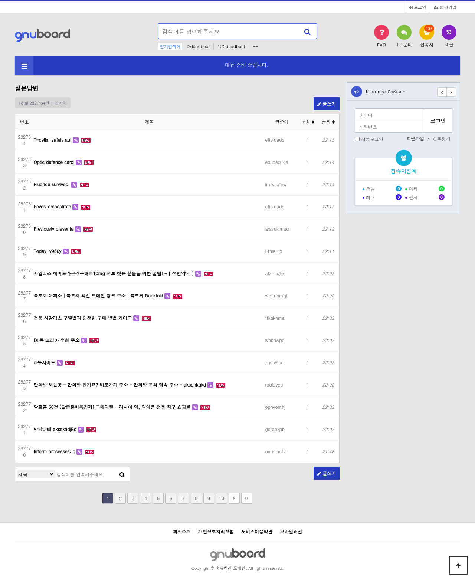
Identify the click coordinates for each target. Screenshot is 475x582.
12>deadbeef (231, 46)
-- (255, 46)
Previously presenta (54, 229)
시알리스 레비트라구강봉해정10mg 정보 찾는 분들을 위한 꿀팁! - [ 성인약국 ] (114, 273)
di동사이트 (45, 362)
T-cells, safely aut (53, 140)
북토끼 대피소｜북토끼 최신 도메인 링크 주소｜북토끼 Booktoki (99, 295)
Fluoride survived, (53, 184)
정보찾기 (442, 138)
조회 (307, 121)
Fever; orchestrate (53, 206)
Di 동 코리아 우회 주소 (57, 340)
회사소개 (182, 531)
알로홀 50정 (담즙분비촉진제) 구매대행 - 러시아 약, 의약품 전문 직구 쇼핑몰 (113, 407)
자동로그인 (372, 139)
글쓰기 (326, 104)
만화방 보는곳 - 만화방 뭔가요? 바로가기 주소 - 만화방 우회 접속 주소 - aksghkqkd (120, 384)
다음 (234, 498)
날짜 (328, 121)
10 (221, 498)
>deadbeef (198, 46)
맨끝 (246, 498)
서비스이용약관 (256, 531)
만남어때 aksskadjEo (56, 429)
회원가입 (445, 7)
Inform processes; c (55, 451)
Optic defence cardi (55, 162)
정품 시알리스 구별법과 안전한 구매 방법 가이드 (83, 318)
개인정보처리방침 (216, 531)
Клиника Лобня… (386, 91)
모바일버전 (291, 531)
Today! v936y (48, 251)
